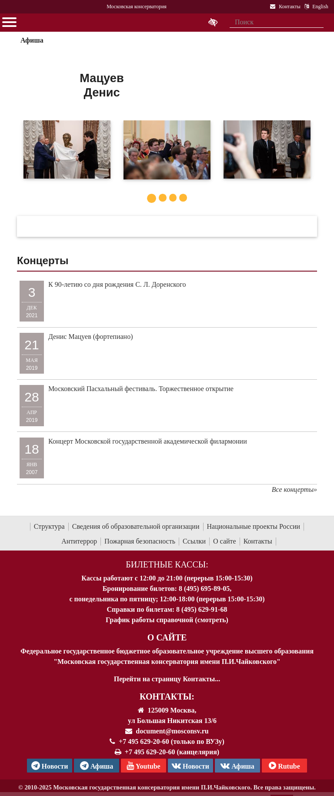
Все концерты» (294, 489)
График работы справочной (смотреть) (167, 620)
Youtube (143, 765)
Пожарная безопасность (139, 541)
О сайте (224, 541)
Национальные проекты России (254, 526)
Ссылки (194, 541)
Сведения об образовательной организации (136, 526)
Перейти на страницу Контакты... (167, 679)
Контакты (258, 541)
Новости (190, 765)
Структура (49, 526)
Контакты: (167, 696)
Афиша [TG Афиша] (97, 765)
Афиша (31, 40)
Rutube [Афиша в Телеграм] (284, 765)
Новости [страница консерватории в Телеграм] (49, 765)
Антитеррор (79, 541)
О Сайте (167, 637)
